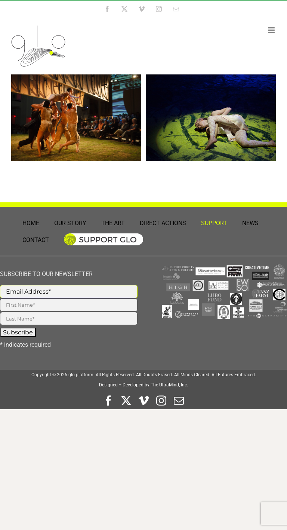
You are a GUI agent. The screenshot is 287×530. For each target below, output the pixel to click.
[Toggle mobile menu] (272, 30)
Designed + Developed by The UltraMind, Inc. (143, 384)
